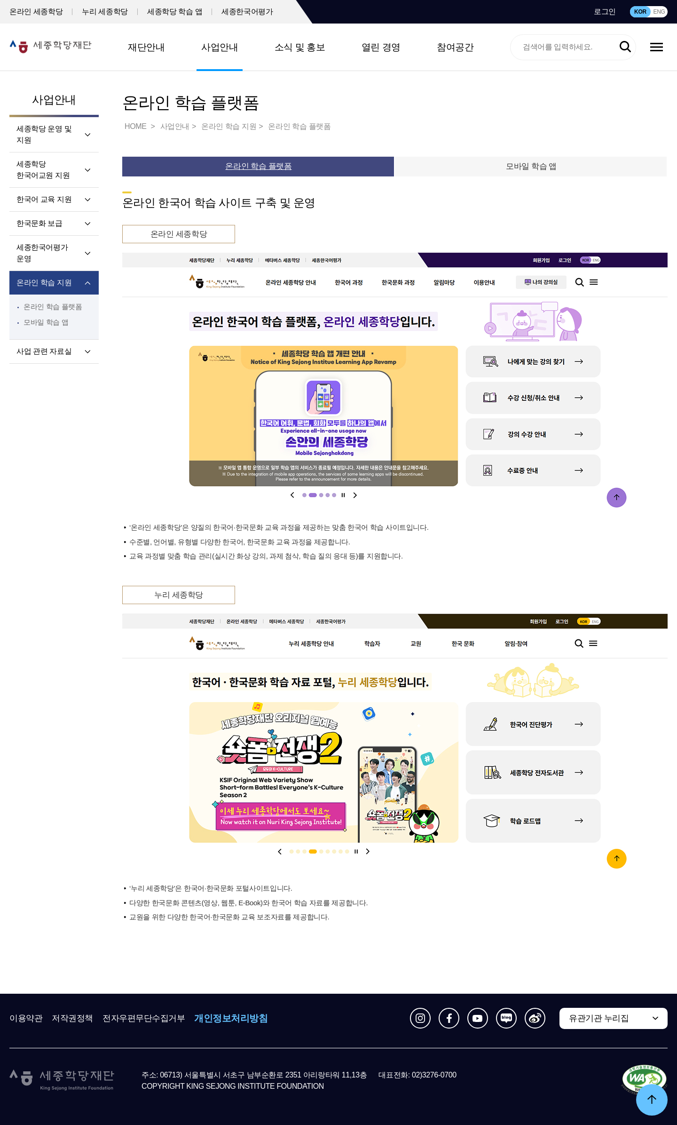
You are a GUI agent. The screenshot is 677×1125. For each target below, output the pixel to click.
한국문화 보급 (39, 223)
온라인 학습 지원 (43, 283)
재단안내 (146, 47)
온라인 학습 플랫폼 (53, 307)
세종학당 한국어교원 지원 (43, 169)
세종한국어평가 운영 (42, 253)
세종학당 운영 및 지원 (43, 134)
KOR (640, 11)
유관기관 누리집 (599, 1018)
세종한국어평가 (247, 12)
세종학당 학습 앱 (174, 12)
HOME (136, 126)
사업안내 (219, 47)
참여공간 (455, 47)
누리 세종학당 (105, 12)
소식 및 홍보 (300, 47)
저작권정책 (72, 1018)
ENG (659, 11)
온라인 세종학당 (36, 12)
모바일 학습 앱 (46, 322)
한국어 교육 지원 (43, 199)
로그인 (605, 12)
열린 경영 (381, 47)
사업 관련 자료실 (43, 351)
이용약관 (25, 1018)
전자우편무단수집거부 (143, 1018)
